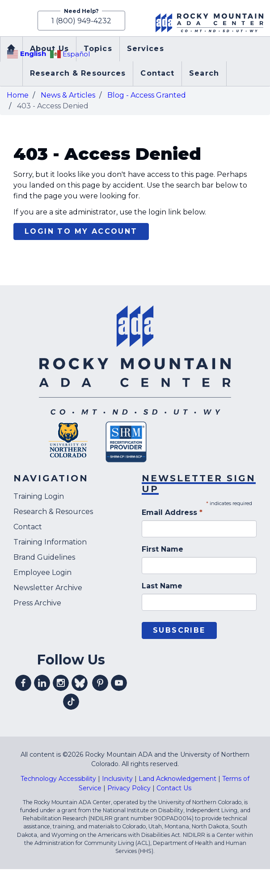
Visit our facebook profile (23, 684)
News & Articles (68, 96)
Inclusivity (117, 780)
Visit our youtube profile (119, 684)
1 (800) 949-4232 (80, 21)
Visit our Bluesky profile (80, 684)
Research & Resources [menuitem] (78, 74)
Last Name (162, 587)
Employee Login (42, 574)
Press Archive (37, 604)
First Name (162, 550)
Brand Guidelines (44, 558)
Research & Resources (53, 513)
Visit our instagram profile (61, 684)
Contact (27, 528)
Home (18, 96)
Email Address (172, 513)
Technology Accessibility (58, 780)
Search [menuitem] (204, 74)
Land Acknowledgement (177, 780)
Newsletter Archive (47, 589)
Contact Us (173, 789)
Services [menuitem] (145, 50)
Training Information (50, 543)
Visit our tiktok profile (71, 702)
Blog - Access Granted (146, 96)
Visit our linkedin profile (42, 684)
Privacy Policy (129, 789)
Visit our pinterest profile (100, 684)
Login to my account (81, 232)
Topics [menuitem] (98, 50)
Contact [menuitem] (157, 74)
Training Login (38, 497)
